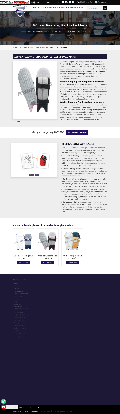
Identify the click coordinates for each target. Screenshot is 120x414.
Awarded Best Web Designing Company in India (55, 411)
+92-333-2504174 (84, 2)
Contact (80, 7)
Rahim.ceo (100, 2)
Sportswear (61, 7)
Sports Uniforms (50, 7)
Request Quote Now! (77, 132)
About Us (41, 7)
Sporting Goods (71, 7)
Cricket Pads (42, 47)
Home (35, 7)
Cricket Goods (27, 47)
